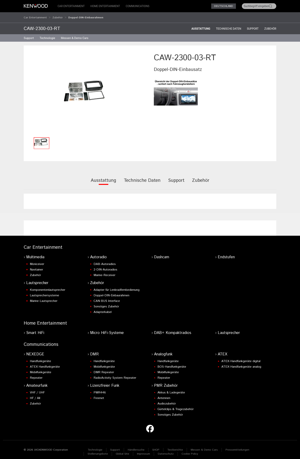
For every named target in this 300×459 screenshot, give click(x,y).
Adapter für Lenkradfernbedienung (116, 286)
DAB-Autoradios (105, 260)
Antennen (163, 394)
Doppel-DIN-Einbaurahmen (111, 292)
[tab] (103, 179)
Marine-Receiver (104, 271)
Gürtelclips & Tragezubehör (175, 405)
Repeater (36, 374)
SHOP (155, 446)
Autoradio (98, 253)
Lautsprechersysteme (44, 292)
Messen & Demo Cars (204, 446)
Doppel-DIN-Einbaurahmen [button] (85, 16)
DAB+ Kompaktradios (172, 329)
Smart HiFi (35, 329)
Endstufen (226, 253)
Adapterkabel (103, 308)
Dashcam (161, 253)
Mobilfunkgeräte (40, 368)
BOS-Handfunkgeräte (171, 363)
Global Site (122, 450)
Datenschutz (166, 450)
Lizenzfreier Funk (104, 382)
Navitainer (36, 266)
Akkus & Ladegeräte (171, 389)
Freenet (99, 394)
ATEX (222, 350)
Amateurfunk (37, 382)
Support (252, 25)
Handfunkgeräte (40, 357)
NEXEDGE (35, 350)
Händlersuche (136, 446)
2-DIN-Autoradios (105, 266)
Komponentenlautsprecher (47, 286)
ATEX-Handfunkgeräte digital (240, 357)
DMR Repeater (104, 368)
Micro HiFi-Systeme (107, 329)
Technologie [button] (47, 34)
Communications (137, 6)
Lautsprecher (37, 279)
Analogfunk (163, 350)
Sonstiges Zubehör (106, 303)
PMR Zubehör (166, 382)
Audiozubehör (166, 400)
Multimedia (35, 253)
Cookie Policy (190, 450)
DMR (94, 350)
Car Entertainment (71, 6)
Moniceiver (37, 260)
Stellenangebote (98, 450)
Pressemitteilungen (237, 446)
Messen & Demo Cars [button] (74, 34)
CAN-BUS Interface (107, 297)
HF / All (35, 394)
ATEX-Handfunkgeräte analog (241, 363)
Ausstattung (200, 25)
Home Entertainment (105, 6)
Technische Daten (228, 25)
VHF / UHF (37, 389)
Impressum (143, 450)
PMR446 (100, 389)
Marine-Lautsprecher (43, 297)
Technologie (95, 446)
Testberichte (175, 446)
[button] (87, 90)
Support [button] (29, 34)
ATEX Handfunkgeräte (45, 363)
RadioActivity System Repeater (115, 374)
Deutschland (223, 6)
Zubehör (57, 16)
